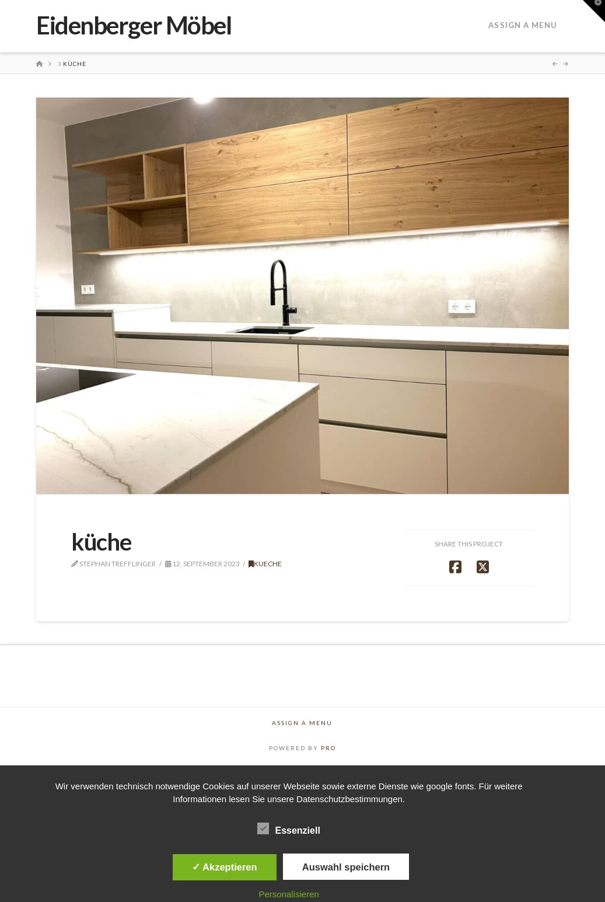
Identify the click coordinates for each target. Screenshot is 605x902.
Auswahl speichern (346, 867)
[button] (594, 11)
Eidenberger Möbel (133, 25)
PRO (328, 747)
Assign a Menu (522, 25)
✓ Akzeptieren (224, 867)
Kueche (265, 563)
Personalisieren (288, 894)
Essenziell (288, 830)
